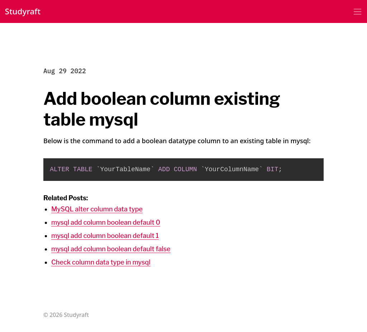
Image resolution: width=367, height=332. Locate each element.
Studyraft (23, 11)
